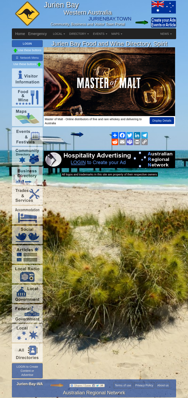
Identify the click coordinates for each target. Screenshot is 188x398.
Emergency (37, 34)
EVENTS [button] (100, 33)
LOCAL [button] (59, 33)
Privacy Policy (144, 385)
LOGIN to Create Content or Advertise (27, 371)
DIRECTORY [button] (79, 33)
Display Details (161, 120)
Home (20, 34)
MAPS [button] (117, 33)
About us (163, 385)
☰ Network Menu (27, 57)
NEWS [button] (166, 33)
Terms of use (123, 385)
